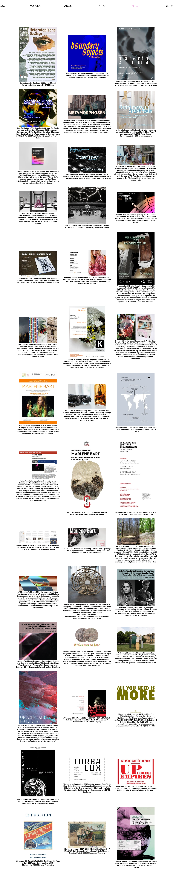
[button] (35, 6)
